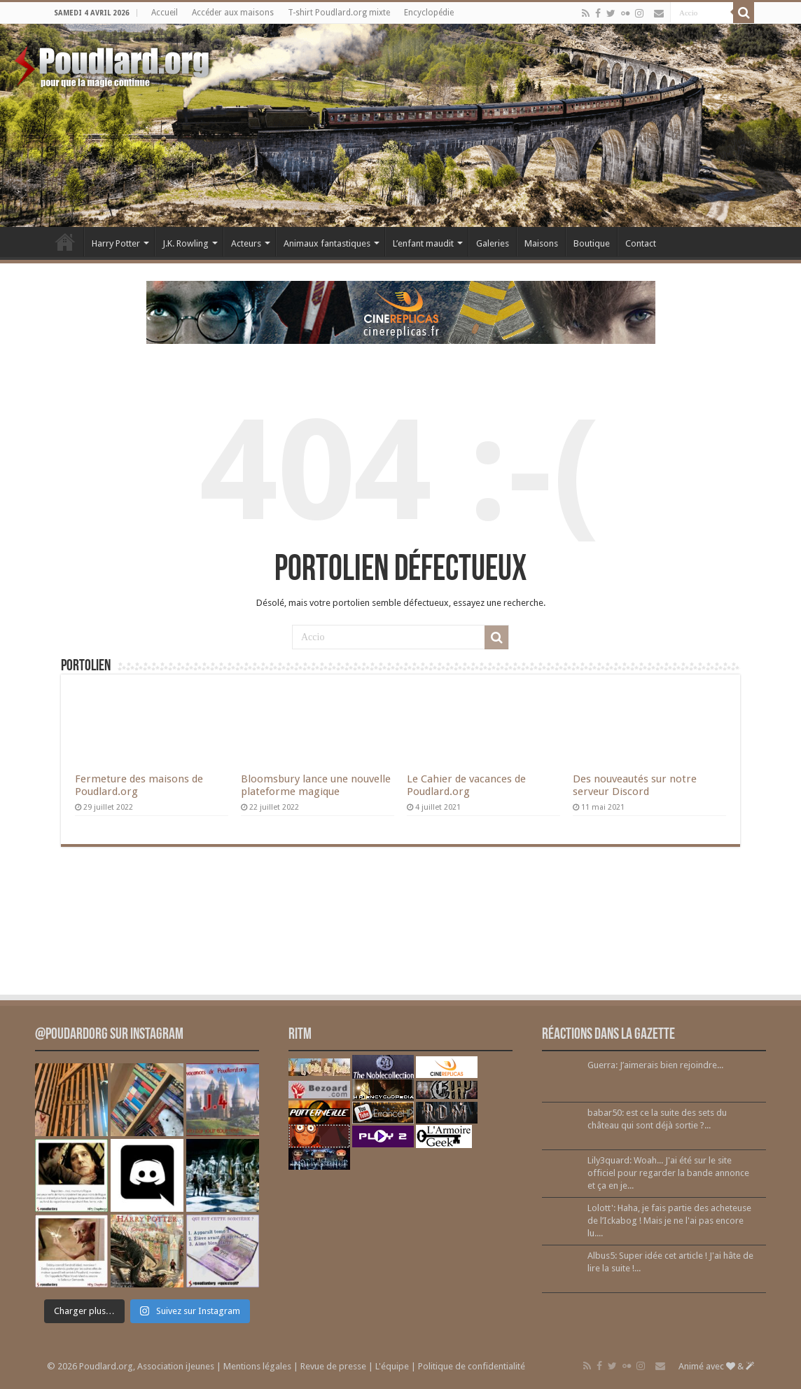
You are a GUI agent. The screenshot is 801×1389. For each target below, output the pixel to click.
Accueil (164, 13)
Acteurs (246, 243)
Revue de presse (333, 1366)
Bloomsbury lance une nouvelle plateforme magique (316, 785)
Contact (640, 243)
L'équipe (392, 1366)
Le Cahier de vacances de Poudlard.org (466, 785)
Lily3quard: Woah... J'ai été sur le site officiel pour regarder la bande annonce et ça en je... (668, 1173)
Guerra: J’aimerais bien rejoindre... (655, 1065)
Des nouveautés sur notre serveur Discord (635, 785)
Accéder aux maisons (233, 13)
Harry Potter (116, 243)
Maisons (541, 243)
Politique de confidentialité (471, 1366)
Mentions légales (257, 1366)
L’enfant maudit (423, 243)
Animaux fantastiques (327, 243)
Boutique (591, 243)
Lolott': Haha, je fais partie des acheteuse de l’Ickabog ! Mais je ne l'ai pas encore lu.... (669, 1220)
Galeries (492, 243)
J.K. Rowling (185, 243)
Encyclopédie (429, 13)
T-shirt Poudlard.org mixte (339, 13)
